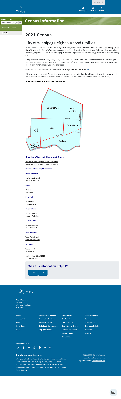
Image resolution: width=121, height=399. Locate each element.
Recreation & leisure (47, 319)
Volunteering (90, 322)
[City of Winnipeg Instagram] (34, 348)
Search (93, 9)
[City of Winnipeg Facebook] (24, 348)
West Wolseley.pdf (32, 237)
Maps (18, 330)
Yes (33, 272)
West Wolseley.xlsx (32, 240)
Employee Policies (92, 326)
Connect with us (22, 343)
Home (18, 315)
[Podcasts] (39, 348)
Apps (18, 322)
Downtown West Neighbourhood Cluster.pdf (41, 162)
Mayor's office (67, 333)
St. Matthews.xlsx (31, 228)
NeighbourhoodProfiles (75, 69)
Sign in (97, 2)
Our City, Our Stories (70, 326)
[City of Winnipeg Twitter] (18, 348)
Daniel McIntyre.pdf (32, 178)
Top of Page (32, 259)
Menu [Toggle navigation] (101, 9)
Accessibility (21, 319)
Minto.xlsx (29, 192)
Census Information (10, 28)
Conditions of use (98, 361)
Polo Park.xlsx (30, 204)
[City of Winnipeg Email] (50, 348)
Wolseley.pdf (30, 249)
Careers (88, 319)
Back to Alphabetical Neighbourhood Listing (46, 81)
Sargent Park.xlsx (31, 216)
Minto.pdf (28, 190)
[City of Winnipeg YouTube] (29, 348)
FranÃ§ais (83, 10)
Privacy (88, 333)
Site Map (5, 33)
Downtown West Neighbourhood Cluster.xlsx (41, 164)
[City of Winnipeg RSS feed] (45, 348)
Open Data (20, 326)
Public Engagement (69, 330)
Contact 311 (66, 319)
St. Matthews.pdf (31, 225)
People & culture (45, 322)
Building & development (48, 326)
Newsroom (66, 337)
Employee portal (91, 315)
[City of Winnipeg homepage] (24, 294)
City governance (45, 330)
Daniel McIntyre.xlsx (32, 181)
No (43, 272)
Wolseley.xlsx (30, 251)
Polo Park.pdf (30, 202)
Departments (67, 315)
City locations (67, 322)
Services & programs (47, 315)
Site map (88, 330)
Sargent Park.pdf (31, 213)
